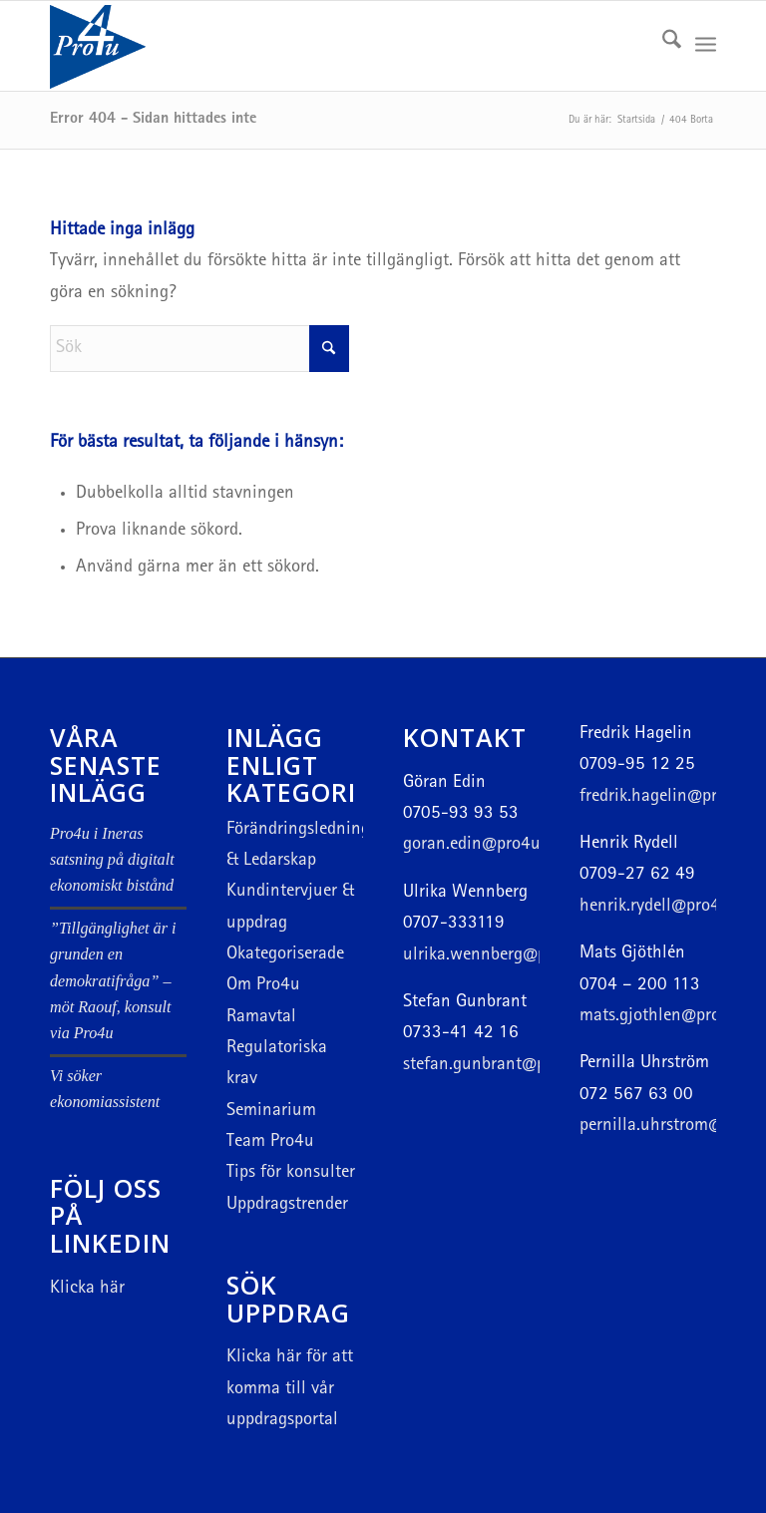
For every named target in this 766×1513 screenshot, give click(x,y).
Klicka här (87, 1289)
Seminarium (271, 1111)
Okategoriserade (285, 955)
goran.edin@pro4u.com (489, 845)
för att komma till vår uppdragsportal (289, 1389)
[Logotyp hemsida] (147, 46)
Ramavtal (261, 1017)
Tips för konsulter (290, 1173)
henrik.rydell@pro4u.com (672, 907)
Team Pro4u (270, 1142)
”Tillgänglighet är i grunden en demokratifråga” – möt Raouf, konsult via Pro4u (113, 980)
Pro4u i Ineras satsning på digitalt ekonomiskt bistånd (112, 859)
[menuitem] (661, 46)
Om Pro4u (263, 985)
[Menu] (705, 46)
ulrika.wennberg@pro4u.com (509, 955)
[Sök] (661, 46)
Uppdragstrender (287, 1205)
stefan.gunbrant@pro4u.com (509, 1065)
